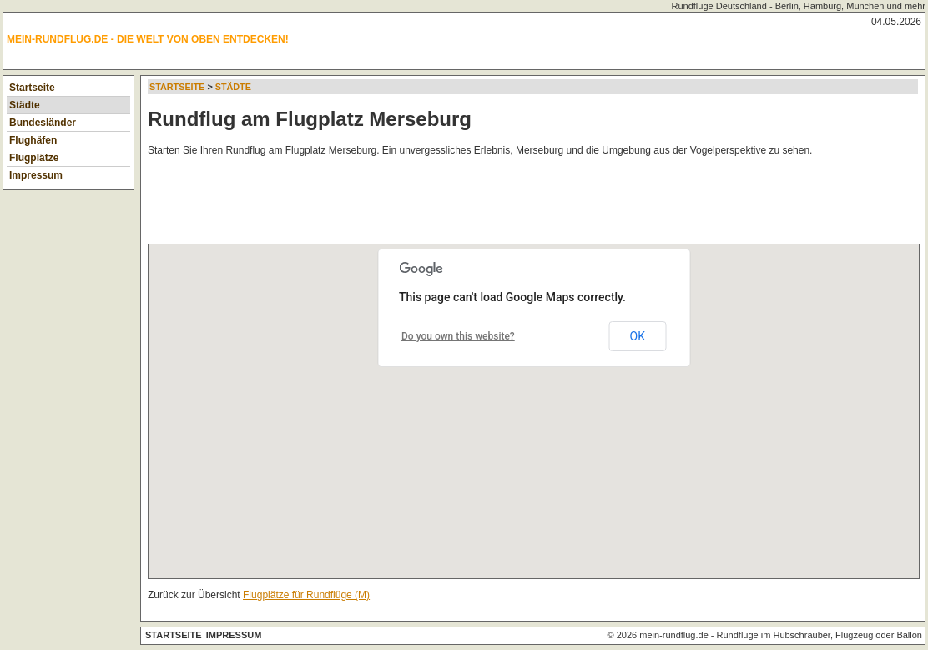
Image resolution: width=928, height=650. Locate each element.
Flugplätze (33, 158)
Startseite (32, 87)
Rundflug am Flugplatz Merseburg (310, 119)
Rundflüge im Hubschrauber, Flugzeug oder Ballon (819, 635)
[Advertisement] (451, 203)
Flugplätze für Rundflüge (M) (306, 595)
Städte (24, 105)
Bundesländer (42, 122)
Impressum (36, 175)
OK (637, 336)
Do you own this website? (458, 336)
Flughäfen (33, 140)
